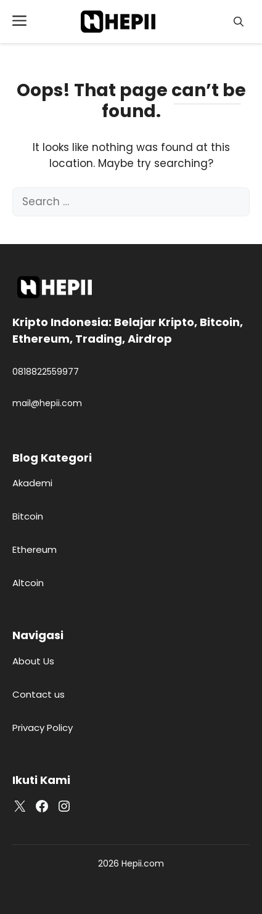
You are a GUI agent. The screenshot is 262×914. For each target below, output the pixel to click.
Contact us (38, 694)
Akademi (32, 482)
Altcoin (28, 582)
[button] (238, 22)
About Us (33, 661)
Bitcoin (27, 516)
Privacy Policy (42, 727)
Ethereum (34, 549)
